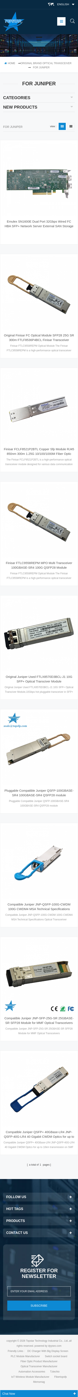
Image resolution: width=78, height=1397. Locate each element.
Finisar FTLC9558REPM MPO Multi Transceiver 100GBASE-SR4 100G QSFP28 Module (39, 565)
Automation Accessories (32, 1371)
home (9, 63)
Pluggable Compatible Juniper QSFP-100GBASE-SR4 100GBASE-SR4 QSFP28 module (39, 793)
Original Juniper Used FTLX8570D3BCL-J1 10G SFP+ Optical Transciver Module (39, 679)
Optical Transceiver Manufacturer (39, 1366)
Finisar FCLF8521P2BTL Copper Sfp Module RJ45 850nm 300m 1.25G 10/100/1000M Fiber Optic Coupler (39, 451)
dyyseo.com (54, 1345)
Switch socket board (56, 1356)
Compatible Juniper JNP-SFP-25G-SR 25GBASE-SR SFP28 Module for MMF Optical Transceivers (39, 1020)
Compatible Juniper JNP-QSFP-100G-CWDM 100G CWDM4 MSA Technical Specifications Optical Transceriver (39, 907)
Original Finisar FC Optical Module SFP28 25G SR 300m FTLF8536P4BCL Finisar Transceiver (39, 337)
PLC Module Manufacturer (25, 1356)
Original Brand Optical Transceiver (46, 63)
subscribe (39, 1305)
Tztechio (54, 1371)
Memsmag (39, 1381)
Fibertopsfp (60, 1376)
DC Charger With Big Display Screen (47, 1351)
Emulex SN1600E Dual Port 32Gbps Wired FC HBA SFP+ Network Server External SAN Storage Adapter (39, 224)
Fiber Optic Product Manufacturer (39, 1361)
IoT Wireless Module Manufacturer (30, 1376)
